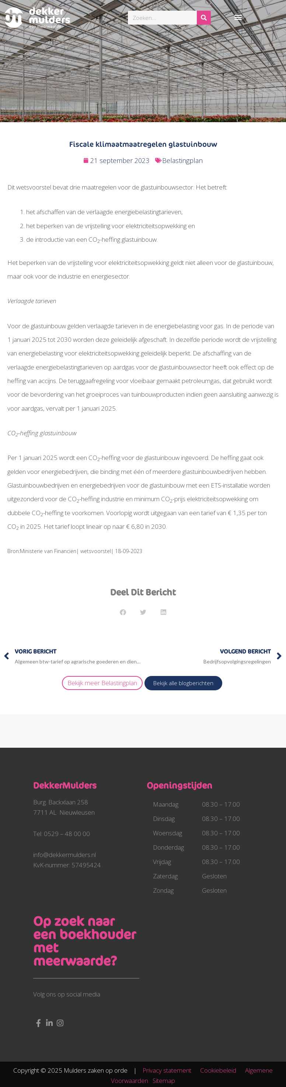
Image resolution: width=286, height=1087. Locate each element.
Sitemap (164, 1080)
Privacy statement (171, 1070)
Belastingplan (182, 160)
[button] (238, 17)
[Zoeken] (204, 18)
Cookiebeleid (222, 1070)
